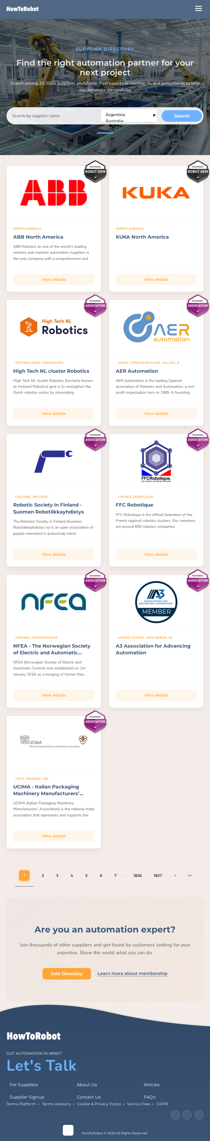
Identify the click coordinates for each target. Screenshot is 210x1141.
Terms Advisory (56, 1103)
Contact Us (89, 1097)
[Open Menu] (199, 8)
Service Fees (138, 1103)
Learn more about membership (132, 973)
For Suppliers (24, 1084)
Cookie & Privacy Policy (99, 1103)
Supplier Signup (27, 1097)
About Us (87, 1084)
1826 (138, 875)
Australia (129, 121)
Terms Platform (21, 1103)
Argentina (129, 115)
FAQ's (150, 1097)
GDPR (162, 1103)
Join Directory (67, 973)
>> (190, 875)
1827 (158, 875)
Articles (152, 1084)
